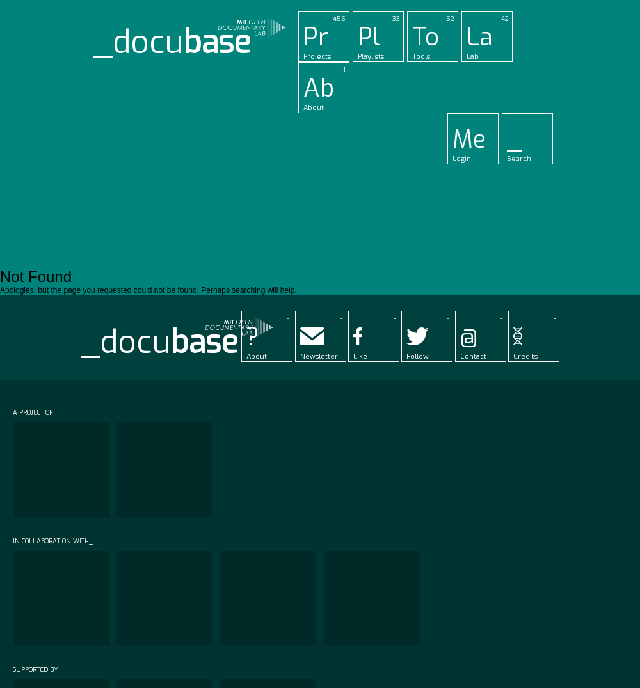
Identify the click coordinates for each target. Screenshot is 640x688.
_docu (172, 42)
